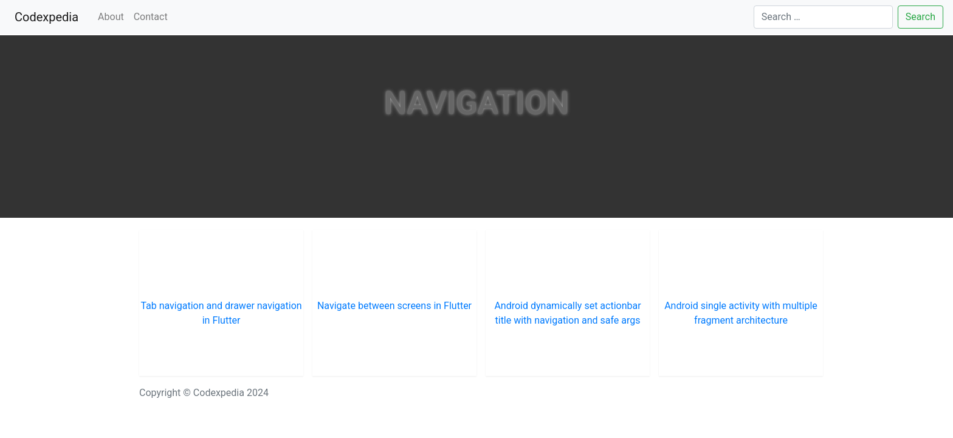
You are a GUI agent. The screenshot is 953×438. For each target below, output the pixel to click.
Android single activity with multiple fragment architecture (740, 313)
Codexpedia (49, 16)
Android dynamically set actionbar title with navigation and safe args (567, 313)
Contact (151, 17)
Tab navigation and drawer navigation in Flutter (220, 313)
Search (920, 17)
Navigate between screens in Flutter (394, 305)
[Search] (823, 17)
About (111, 17)
